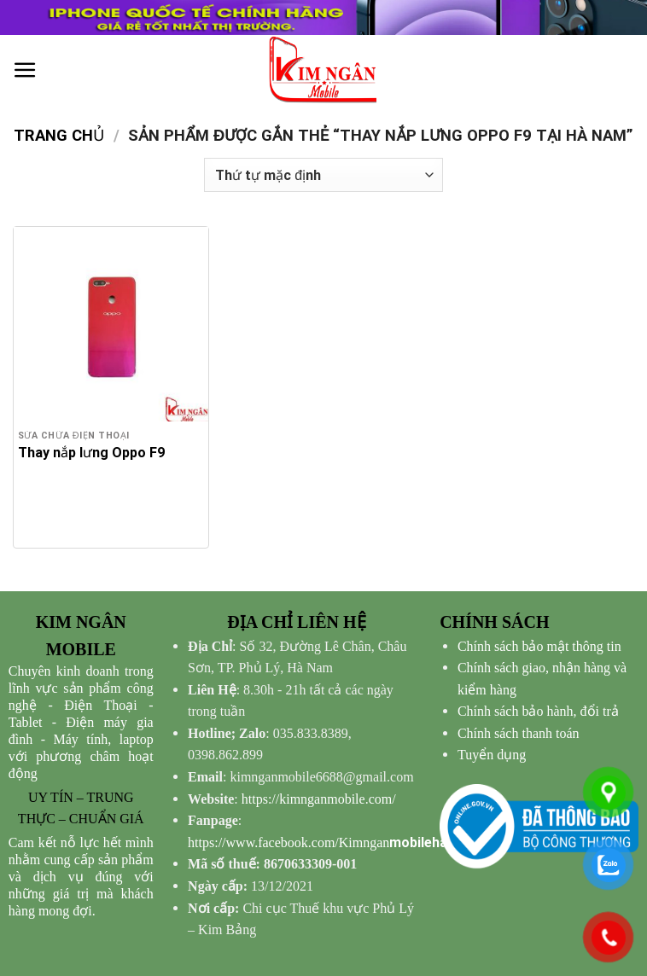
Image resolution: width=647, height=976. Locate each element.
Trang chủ (59, 135)
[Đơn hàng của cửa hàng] (323, 175)
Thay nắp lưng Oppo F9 (91, 452)
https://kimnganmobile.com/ (319, 799)
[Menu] (25, 70)
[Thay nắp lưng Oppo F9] (111, 324)
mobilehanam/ (334, 842)
